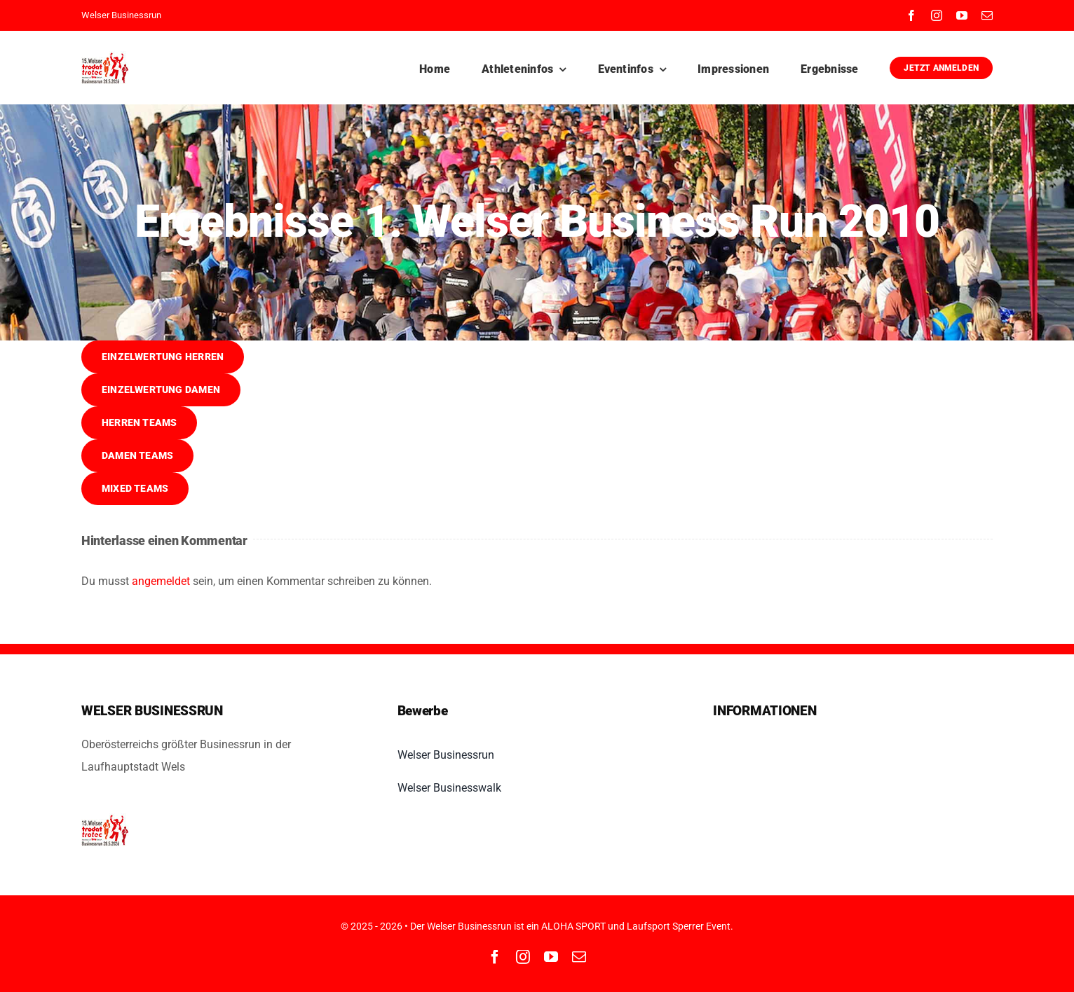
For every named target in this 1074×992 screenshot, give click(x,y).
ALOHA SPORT (573, 926)
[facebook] (911, 15)
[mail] (987, 15)
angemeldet (161, 581)
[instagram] (936, 15)
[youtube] (961, 15)
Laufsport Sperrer (665, 926)
